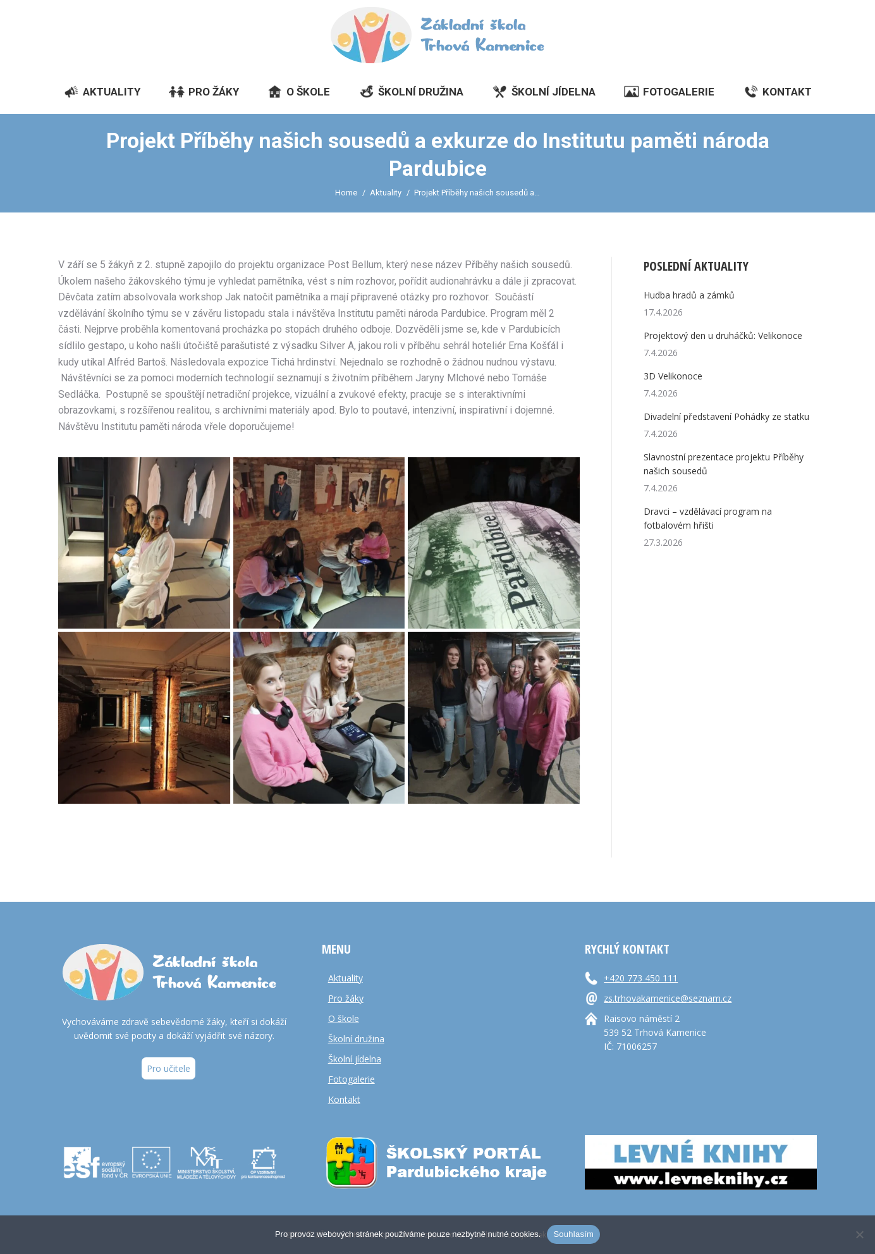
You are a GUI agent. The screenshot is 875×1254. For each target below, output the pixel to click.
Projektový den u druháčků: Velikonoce (723, 335)
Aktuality (345, 978)
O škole (343, 1018)
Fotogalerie (351, 1079)
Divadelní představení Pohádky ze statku (726, 416)
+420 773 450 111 (641, 978)
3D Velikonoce (673, 376)
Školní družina (356, 1039)
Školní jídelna (354, 1059)
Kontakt (344, 1099)
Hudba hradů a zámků (689, 295)
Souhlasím (573, 1234)
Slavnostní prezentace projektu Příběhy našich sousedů (724, 464)
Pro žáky (346, 998)
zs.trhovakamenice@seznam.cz (667, 998)
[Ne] (859, 1234)
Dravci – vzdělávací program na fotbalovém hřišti (708, 518)
